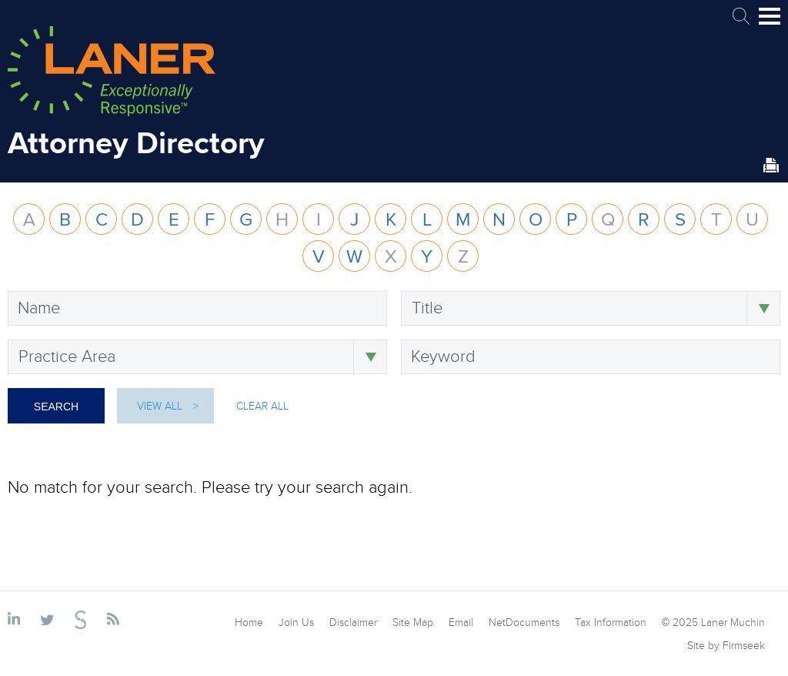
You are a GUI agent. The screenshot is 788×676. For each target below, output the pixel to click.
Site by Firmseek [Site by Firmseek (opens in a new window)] (726, 645)
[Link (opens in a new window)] (16, 620)
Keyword (443, 355)
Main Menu (769, 23)
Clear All (262, 405)
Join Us (296, 622)
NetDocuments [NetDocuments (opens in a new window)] (524, 622)
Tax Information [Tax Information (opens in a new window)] (610, 622)
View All (159, 405)
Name (39, 307)
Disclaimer (353, 622)
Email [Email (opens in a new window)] (461, 622)
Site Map (412, 622)
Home (249, 622)
